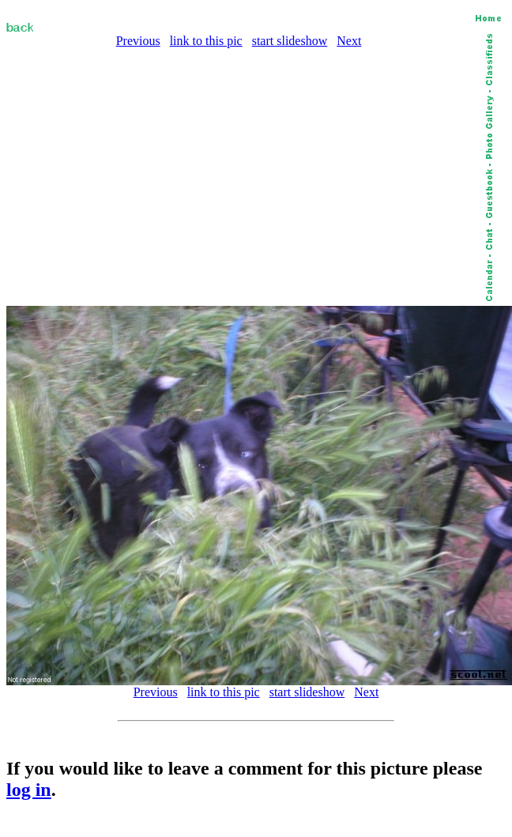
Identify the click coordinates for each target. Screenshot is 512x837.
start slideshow (290, 40)
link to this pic (206, 40)
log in (28, 789)
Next (349, 40)
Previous (138, 40)
